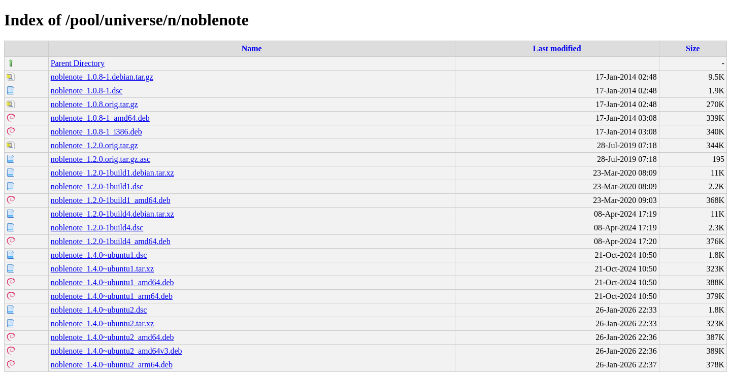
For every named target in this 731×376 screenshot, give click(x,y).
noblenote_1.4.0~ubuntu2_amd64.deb (112, 337)
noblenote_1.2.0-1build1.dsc (97, 186)
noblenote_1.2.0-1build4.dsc (97, 227)
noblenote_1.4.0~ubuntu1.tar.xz (102, 268)
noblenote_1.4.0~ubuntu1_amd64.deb (112, 282)
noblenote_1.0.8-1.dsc (87, 90)
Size (693, 48)
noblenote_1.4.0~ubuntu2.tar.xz (102, 323)
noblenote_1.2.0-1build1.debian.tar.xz (112, 172)
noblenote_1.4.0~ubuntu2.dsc (99, 309)
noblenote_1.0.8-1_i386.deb (96, 131)
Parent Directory (78, 63)
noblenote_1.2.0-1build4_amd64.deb (111, 241)
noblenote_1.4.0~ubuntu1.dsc (99, 255)
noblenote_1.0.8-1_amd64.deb (100, 118)
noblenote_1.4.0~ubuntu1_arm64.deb (112, 296)
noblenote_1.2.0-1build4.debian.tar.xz (112, 214)
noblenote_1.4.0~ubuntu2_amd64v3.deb (116, 351)
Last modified (557, 48)
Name (252, 48)
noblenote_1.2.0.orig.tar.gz (94, 145)
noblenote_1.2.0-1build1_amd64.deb (111, 200)
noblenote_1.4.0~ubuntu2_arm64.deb (112, 364)
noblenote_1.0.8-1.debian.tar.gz (102, 77)
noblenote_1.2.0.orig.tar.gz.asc (100, 159)
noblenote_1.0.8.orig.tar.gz (94, 104)
